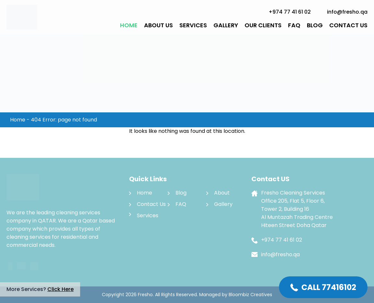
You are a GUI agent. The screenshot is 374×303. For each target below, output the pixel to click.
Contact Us (348, 25)
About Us (158, 25)
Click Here (60, 289)
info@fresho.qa (347, 12)
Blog (315, 25)
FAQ (294, 25)
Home (129, 25)
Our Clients (263, 25)
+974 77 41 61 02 (290, 12)
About (222, 192)
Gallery (225, 25)
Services (193, 25)
